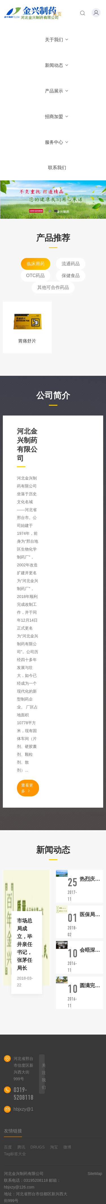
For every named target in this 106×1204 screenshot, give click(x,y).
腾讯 (21, 1147)
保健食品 (71, 275)
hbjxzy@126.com (31, 1109)
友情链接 (13, 1130)
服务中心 (57, 142)
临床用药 (36, 263)
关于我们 (57, 39)
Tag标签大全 (15, 1154)
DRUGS (38, 1147)
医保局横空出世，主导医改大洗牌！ (91, 914)
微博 (67, 1147)
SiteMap (95, 1173)
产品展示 (57, 91)
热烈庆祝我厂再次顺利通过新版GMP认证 (91, 879)
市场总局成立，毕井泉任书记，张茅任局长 (24, 944)
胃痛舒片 (27, 341)
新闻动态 (57, 65)
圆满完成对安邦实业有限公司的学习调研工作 (91, 985)
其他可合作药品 (53, 287)
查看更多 (27, 788)
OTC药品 (35, 275)
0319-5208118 (23, 1093)
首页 (57, 14)
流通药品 (71, 263)
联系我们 (57, 167)
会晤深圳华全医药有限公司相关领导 (91, 950)
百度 (8, 1147)
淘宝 (54, 1147)
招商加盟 (57, 116)
